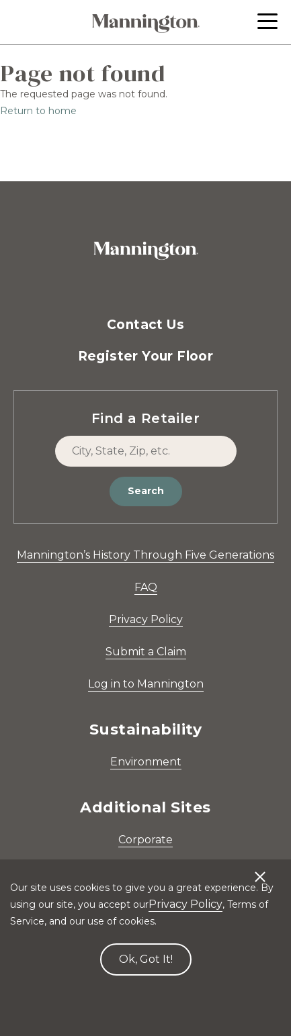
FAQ (145, 587)
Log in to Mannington (146, 683)
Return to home (38, 111)
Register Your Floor (146, 356)
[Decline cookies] (260, 870)
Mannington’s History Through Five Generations (145, 555)
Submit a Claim (146, 651)
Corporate (145, 839)
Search (146, 491)
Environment (145, 761)
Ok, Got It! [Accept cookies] (146, 959)
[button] (267, 21)
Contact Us (145, 324)
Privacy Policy (146, 619)
